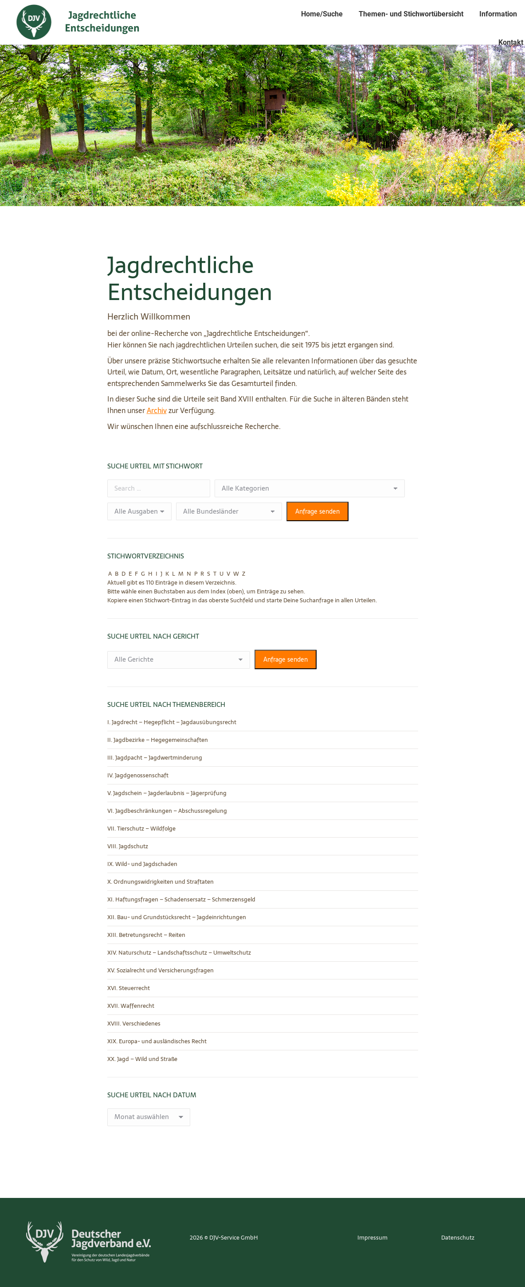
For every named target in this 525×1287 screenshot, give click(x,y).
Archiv (157, 410)
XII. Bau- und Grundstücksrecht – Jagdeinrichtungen (176, 917)
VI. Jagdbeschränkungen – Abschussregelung (167, 811)
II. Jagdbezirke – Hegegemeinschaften (157, 740)
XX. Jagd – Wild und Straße (142, 1059)
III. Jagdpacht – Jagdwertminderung (154, 757)
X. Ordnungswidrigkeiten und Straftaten (160, 882)
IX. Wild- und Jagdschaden (142, 864)
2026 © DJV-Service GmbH (224, 1237)
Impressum (372, 1237)
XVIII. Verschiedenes (134, 1023)
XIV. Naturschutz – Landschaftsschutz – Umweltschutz (179, 952)
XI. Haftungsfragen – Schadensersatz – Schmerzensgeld (181, 899)
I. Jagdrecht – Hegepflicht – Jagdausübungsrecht (171, 722)
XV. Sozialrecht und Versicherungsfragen (160, 970)
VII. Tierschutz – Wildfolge (141, 828)
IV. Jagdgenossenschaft (137, 775)
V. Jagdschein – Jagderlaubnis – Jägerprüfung (167, 793)
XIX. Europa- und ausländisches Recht (157, 1041)
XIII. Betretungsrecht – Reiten (146, 935)
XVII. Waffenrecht (130, 1006)
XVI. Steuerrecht (128, 988)
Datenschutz (457, 1237)
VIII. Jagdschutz (127, 846)
